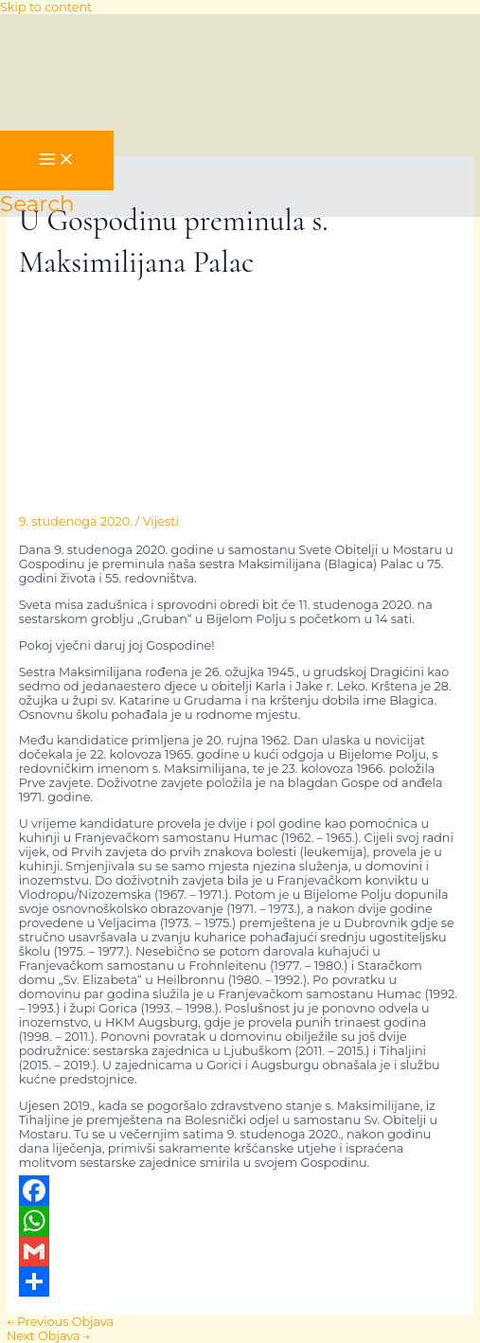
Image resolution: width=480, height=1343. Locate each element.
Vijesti (161, 521)
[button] (37, 203)
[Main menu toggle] (57, 160)
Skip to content (46, 7)
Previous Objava (60, 1322)
